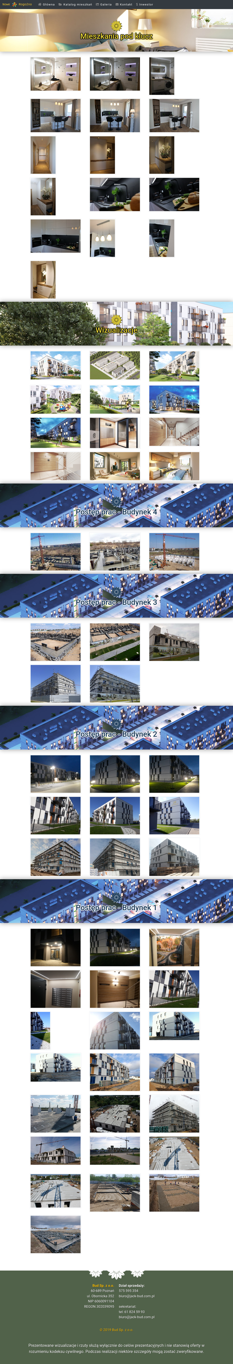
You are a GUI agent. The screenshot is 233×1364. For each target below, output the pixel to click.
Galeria (104, 4)
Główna (47, 4)
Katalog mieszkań (75, 4)
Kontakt (124, 4)
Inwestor (144, 4)
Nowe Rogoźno (17, 4)
